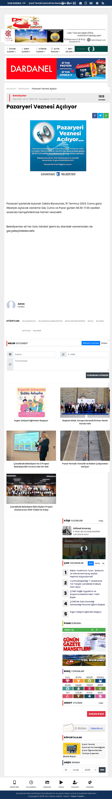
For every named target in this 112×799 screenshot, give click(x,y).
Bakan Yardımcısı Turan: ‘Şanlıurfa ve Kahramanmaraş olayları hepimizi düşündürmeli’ (83, 573)
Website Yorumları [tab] (91, 343)
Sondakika (31, 784)
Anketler (90, 784)
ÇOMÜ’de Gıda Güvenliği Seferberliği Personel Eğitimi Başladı (83, 603)
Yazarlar (75, 784)
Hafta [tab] (97, 563)
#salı (90, 321)
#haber (37, 330)
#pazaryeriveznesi (75, 321)
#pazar (26, 330)
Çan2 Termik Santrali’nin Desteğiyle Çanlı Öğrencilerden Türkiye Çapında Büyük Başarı (84, 750)
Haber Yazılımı (77, 796)
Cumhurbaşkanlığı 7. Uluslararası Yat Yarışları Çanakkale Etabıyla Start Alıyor (82, 583)
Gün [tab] (91, 563)
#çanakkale (29, 321)
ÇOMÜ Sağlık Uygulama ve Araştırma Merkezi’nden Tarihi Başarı (80, 594)
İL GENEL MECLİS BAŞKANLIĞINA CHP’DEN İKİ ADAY (86, 533)
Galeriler (47, 784)
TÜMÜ (100, 521)
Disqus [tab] (104, 343)
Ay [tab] (103, 563)
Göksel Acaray (82, 528)
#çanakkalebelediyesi (50, 321)
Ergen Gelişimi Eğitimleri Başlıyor (82, 613)
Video (61, 784)
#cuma (100, 321)
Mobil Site (14, 784)
